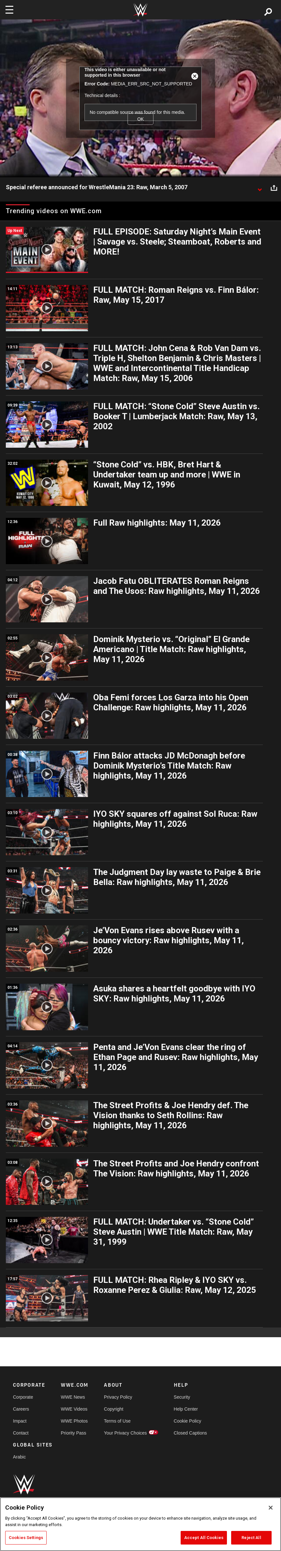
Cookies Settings (26, 1537)
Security (182, 1397)
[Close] (271, 1508)
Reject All (251, 1537)
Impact (20, 1421)
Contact (20, 1433)
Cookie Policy (187, 1421)
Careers (21, 1409)
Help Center (186, 1409)
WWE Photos (74, 1421)
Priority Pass (73, 1433)
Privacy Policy (118, 1397)
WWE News (73, 1397)
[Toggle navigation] (9, 10)
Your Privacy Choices (125, 1433)
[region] (140, 1524)
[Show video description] (260, 187)
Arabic (19, 1456)
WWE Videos (74, 1409)
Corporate (23, 1397)
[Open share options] (274, 187)
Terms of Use (117, 1421)
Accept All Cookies (203, 1537)
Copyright (113, 1409)
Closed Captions (190, 1433)
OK (140, 119)
